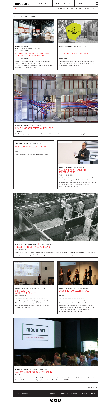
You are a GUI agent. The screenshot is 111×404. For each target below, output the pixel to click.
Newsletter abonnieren (24, 393)
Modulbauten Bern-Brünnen (73, 53)
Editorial (70, 8)
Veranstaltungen (21, 46)
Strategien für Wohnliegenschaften (26, 292)
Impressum (64, 393)
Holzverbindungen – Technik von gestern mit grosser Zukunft (32, 54)
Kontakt (87, 8)
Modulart (16, 17)
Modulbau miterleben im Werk (30, 147)
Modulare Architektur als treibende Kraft (72, 171)
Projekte (63, 3)
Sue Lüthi (62, 296)
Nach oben (91, 387)
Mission (85, 3)
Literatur (18, 244)
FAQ (93, 8)
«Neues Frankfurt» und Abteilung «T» (34, 247)
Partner (79, 8)
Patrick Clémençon (66, 175)
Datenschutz (75, 393)
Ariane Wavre (63, 58)
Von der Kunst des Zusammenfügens (33, 372)
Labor (41, 3)
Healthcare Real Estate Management (34, 128)
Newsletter (61, 8)
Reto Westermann (21, 58)
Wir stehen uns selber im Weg (74, 291)
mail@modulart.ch (88, 393)
